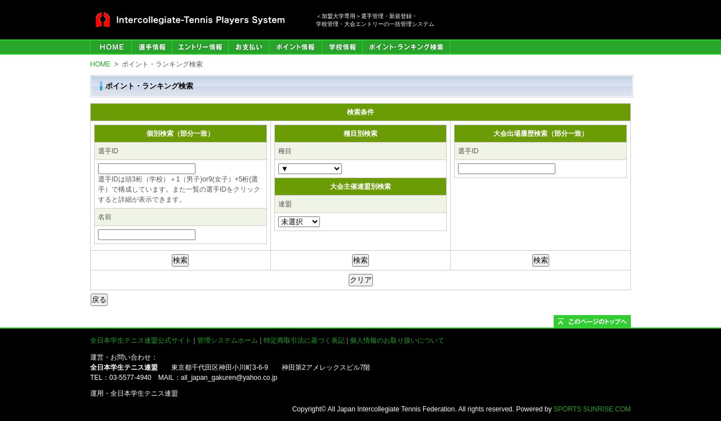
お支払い (248, 47)
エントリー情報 (200, 47)
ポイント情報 (295, 47)
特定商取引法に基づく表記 (304, 340)
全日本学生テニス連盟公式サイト (141, 340)
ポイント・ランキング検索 (406, 47)
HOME (110, 47)
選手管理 (151, 47)
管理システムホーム (227, 340)
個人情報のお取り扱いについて (397, 340)
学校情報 (342, 47)
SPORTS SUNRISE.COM (592, 409)
